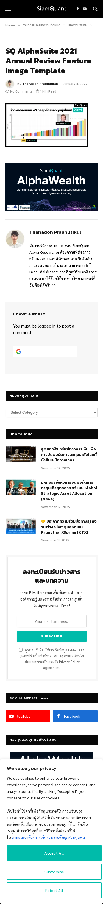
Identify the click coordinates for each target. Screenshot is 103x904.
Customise (54, 871)
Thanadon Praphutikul (40, 83)
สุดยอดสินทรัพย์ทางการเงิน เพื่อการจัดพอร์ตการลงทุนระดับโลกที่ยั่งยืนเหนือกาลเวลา (69, 454)
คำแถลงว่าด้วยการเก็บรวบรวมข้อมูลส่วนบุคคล (48, 837)
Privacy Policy (69, 662)
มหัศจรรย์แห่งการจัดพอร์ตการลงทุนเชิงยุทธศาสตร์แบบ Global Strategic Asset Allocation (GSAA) (69, 491)
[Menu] (9, 9)
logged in (46, 326)
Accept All (54, 852)
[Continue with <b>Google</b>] (45, 351)
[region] (51, 831)
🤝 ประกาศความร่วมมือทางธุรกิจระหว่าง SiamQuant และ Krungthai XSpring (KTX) (69, 527)
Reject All (54, 890)
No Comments (18, 91)
